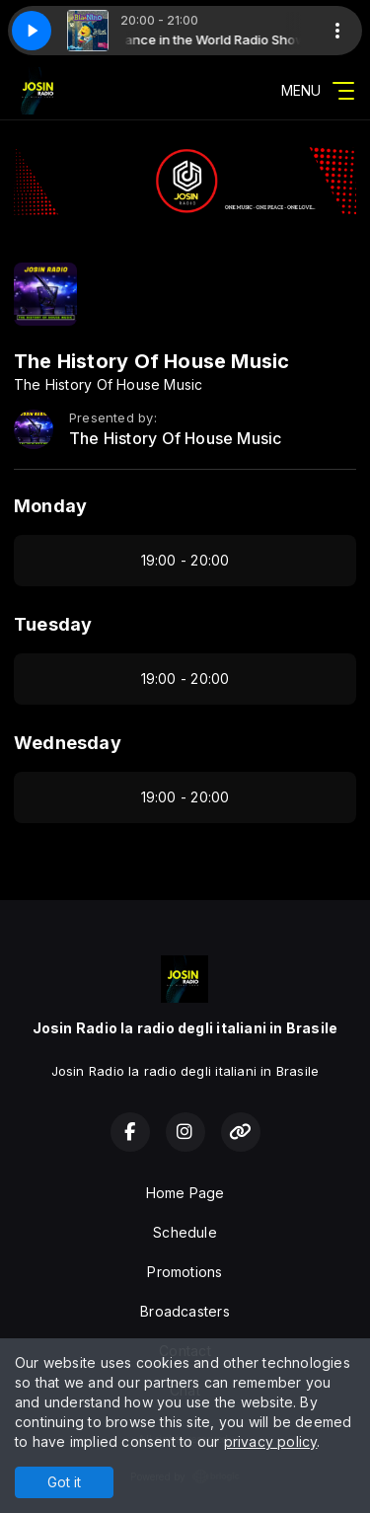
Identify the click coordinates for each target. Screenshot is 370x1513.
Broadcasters (185, 1311)
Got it (64, 1482)
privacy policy (271, 1441)
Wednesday (67, 742)
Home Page (185, 1192)
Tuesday (53, 624)
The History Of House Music (175, 438)
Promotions (184, 1271)
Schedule (185, 1232)
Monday (50, 505)
